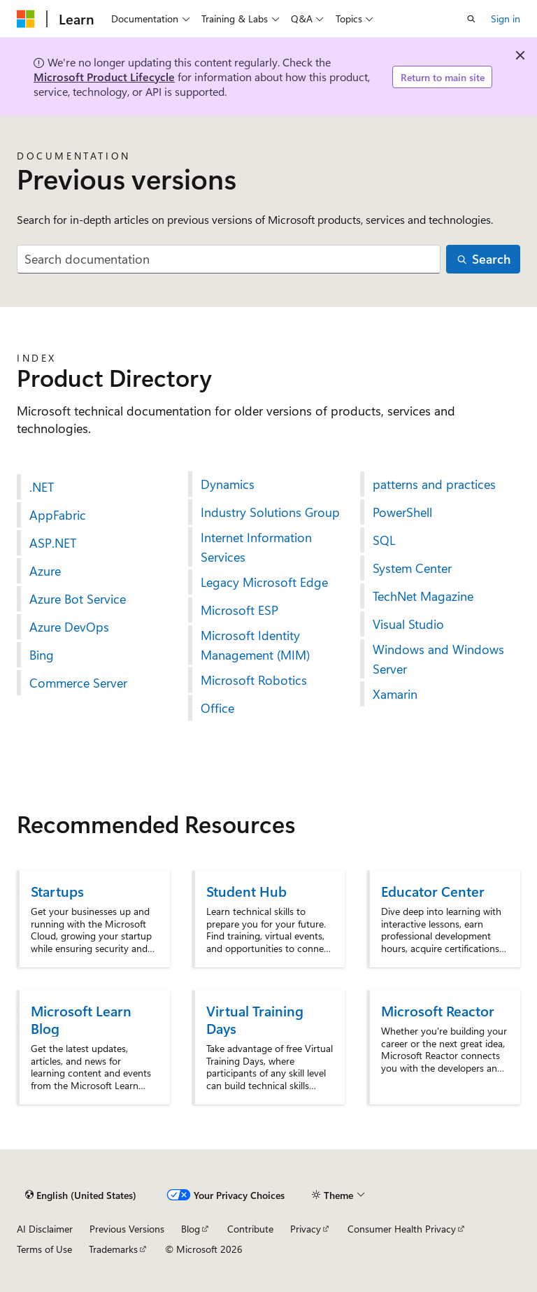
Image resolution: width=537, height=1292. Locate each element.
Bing (41, 654)
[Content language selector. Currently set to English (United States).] (81, 1195)
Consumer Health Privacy (402, 1228)
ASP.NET (52, 542)
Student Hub (246, 890)
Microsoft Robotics (254, 680)
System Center (412, 568)
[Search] (483, 259)
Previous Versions (127, 1228)
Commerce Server (78, 682)
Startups (57, 890)
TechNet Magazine (423, 596)
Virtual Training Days (254, 1019)
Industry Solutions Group (270, 512)
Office (217, 708)
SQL (384, 540)
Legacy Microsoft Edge (264, 582)
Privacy (305, 1228)
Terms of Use (44, 1249)
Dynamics (228, 484)
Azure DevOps (69, 626)
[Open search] (471, 18)
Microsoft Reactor (437, 1010)
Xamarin (395, 694)
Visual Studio (408, 624)
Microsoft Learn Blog (81, 1019)
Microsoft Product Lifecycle (104, 76)
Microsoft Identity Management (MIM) (255, 645)
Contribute (250, 1228)
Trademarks (113, 1249)
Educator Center (433, 890)
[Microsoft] (26, 19)
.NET (41, 486)
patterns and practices (434, 484)
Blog (190, 1228)
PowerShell (402, 512)
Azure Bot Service (77, 598)
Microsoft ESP (239, 610)
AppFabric (57, 514)
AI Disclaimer (45, 1228)
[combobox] (229, 259)
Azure (45, 570)
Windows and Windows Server (438, 659)
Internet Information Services (256, 547)
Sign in (505, 18)
